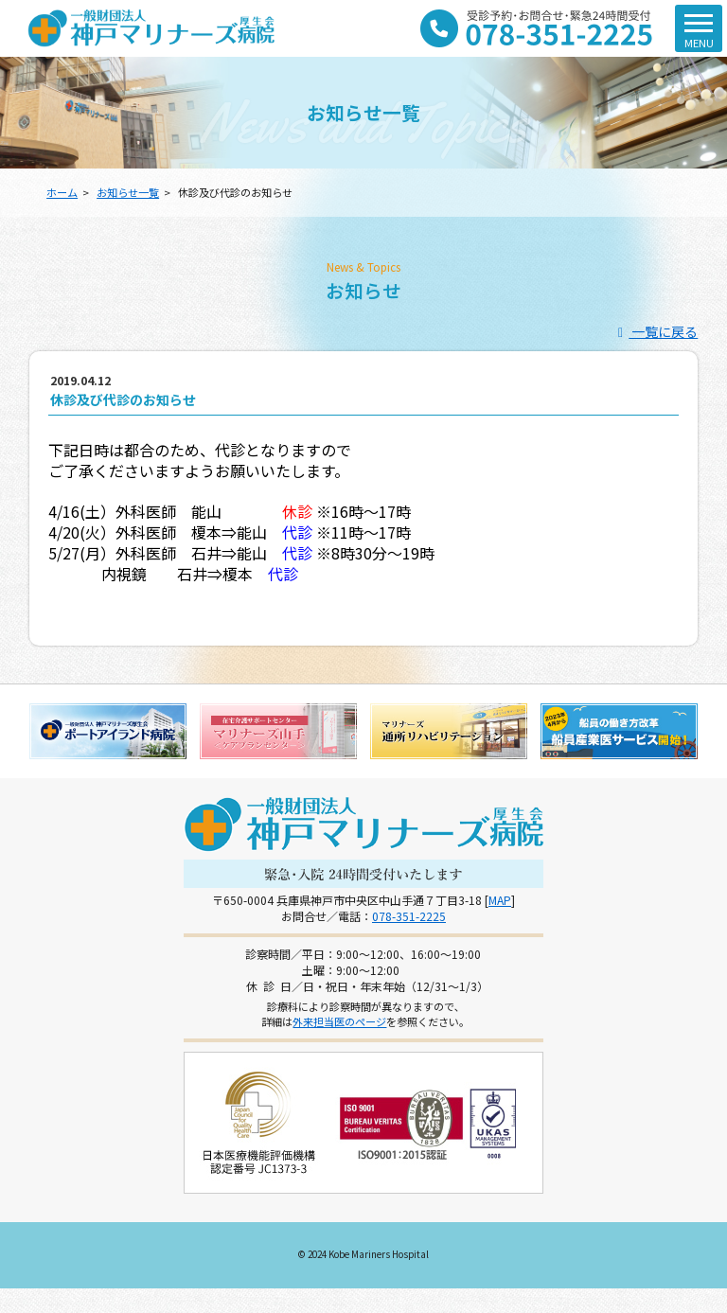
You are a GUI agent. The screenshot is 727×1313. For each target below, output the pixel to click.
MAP (499, 900)
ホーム (62, 192)
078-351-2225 (409, 916)
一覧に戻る (655, 331)
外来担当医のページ (339, 1021)
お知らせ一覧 (128, 192)
